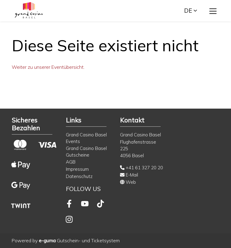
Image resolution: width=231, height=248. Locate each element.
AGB (70, 162)
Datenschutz (79, 176)
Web (128, 182)
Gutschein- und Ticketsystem (79, 240)
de (188, 10)
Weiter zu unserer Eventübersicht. (48, 67)
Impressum (77, 169)
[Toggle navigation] (213, 11)
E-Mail (129, 175)
